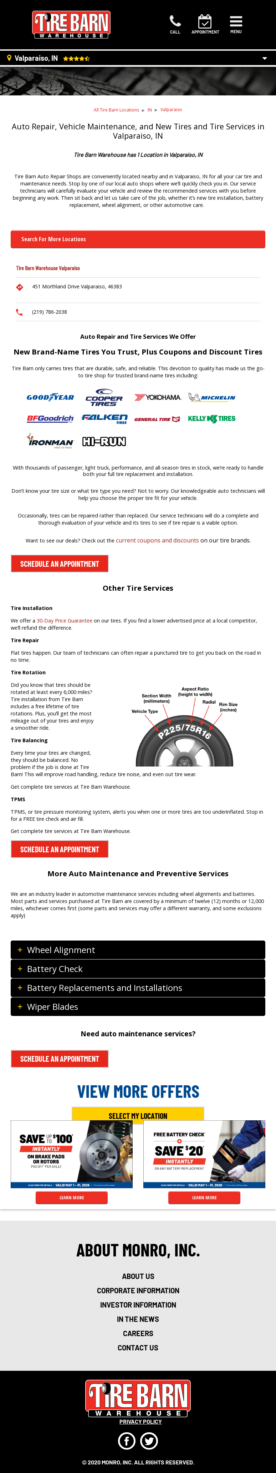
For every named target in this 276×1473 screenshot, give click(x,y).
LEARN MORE (72, 1197)
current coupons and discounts (157, 540)
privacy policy (140, 1421)
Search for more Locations (53, 239)
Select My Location (138, 1115)
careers (138, 1333)
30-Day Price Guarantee (64, 620)
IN (150, 110)
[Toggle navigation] (236, 24)
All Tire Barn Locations (116, 110)
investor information (138, 1304)
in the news (138, 1319)
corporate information (138, 1290)
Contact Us (138, 1347)
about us (138, 1276)
